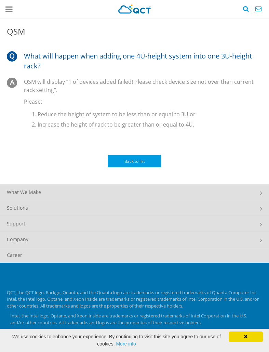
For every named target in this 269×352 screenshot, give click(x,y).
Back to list (134, 161)
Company (17, 239)
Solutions (17, 208)
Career (14, 255)
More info (126, 344)
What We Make (24, 192)
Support (16, 223)
